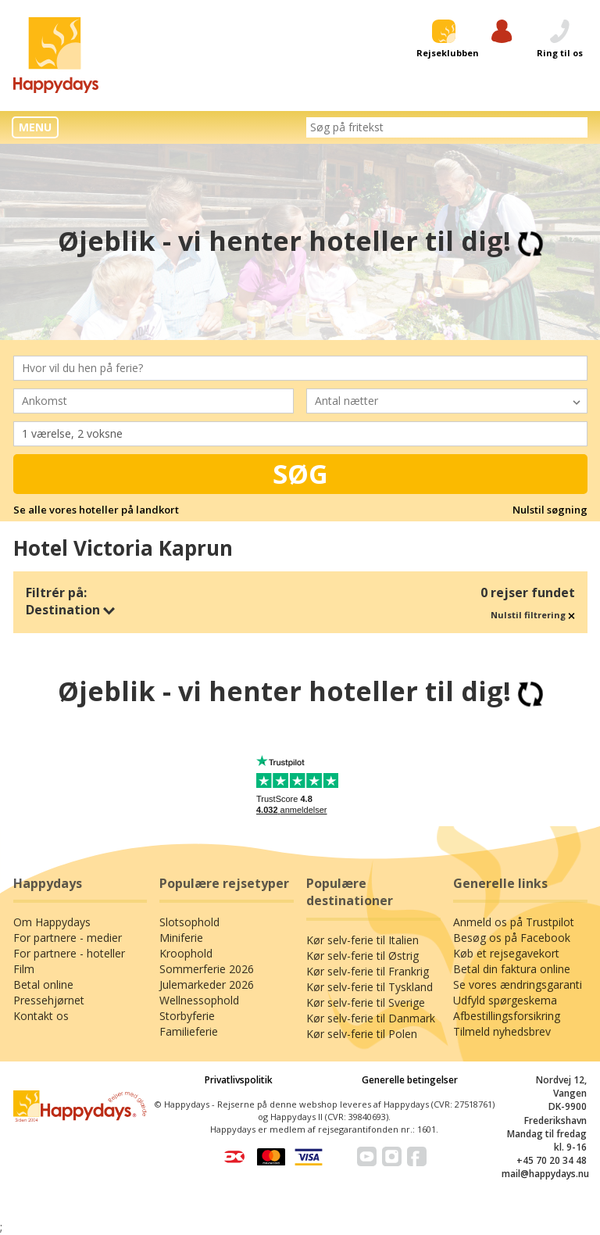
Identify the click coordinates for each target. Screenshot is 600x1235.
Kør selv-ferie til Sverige (365, 1002)
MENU (35, 127)
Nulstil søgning (550, 510)
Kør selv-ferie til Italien (362, 940)
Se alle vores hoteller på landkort (96, 510)
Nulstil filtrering (533, 615)
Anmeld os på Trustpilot (513, 922)
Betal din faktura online (511, 968)
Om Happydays (52, 922)
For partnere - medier (67, 937)
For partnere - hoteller (69, 953)
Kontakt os (41, 1015)
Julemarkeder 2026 (206, 984)
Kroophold (185, 953)
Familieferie (188, 1031)
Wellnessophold (199, 1000)
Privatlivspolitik (239, 1079)
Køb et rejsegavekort (506, 953)
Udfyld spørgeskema (505, 1000)
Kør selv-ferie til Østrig (362, 955)
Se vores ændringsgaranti (517, 984)
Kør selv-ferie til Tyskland (369, 986)
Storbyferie (187, 1015)
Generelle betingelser (410, 1079)
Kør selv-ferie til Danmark (370, 1018)
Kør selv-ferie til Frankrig (367, 971)
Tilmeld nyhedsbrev (502, 1031)
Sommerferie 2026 (206, 968)
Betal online (43, 984)
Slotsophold (189, 922)
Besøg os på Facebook (511, 937)
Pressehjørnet (48, 1000)
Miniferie (181, 937)
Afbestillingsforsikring (506, 1015)
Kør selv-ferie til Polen (361, 1033)
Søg (300, 474)
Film (23, 968)
